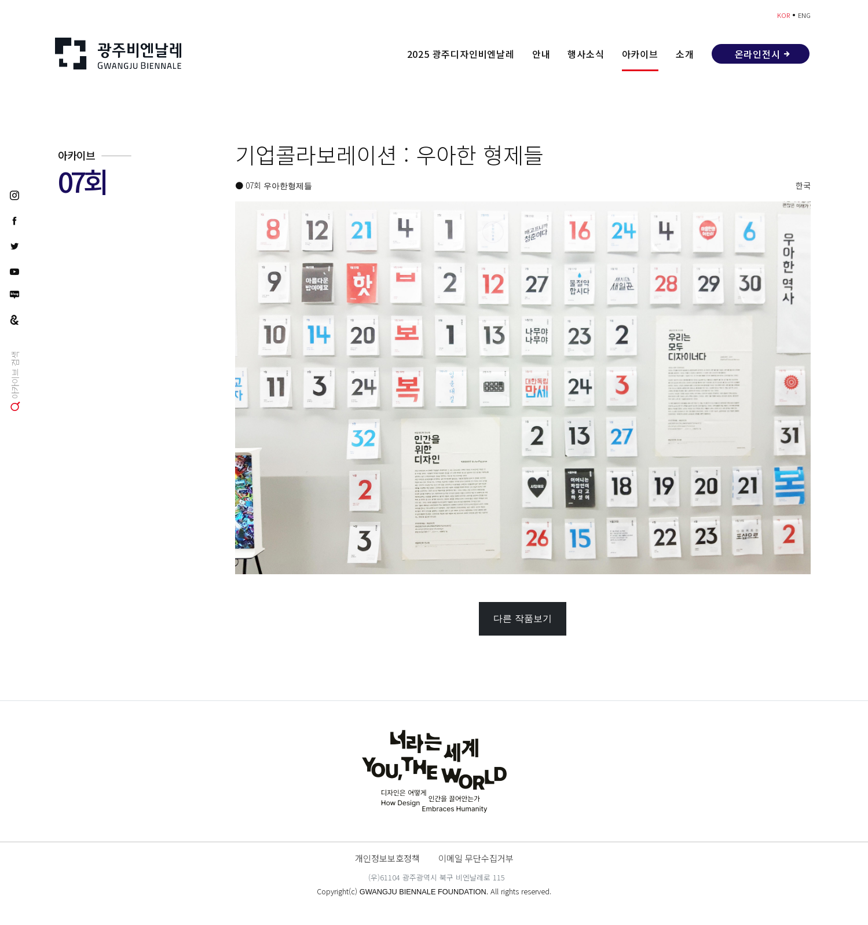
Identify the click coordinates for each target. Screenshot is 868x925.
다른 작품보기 (522, 618)
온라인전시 (758, 54)
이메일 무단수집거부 (476, 857)
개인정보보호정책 (387, 857)
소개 (685, 54)
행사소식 (585, 54)
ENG (804, 15)
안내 (541, 54)
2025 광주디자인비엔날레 (461, 54)
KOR (783, 15)
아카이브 (640, 54)
